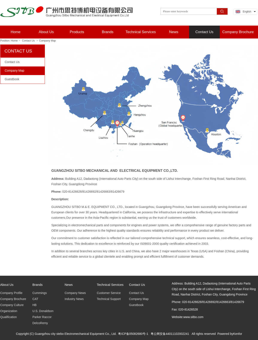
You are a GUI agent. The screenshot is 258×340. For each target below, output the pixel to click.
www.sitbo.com (193, 317)
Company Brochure (13, 299)
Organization (8, 311)
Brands (37, 284)
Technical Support (109, 299)
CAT (35, 299)
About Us (7, 284)
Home (14, 40)
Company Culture (12, 305)
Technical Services (110, 284)
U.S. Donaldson (42, 311)
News (69, 284)
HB (34, 305)
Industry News (74, 299)
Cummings (39, 293)
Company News (75, 293)
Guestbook (136, 305)
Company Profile (11, 293)
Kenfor (237, 333)
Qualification (8, 317)
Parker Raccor (42, 317)
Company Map (47, 40)
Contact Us (28, 40)
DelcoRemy (40, 323)
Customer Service (109, 293)
